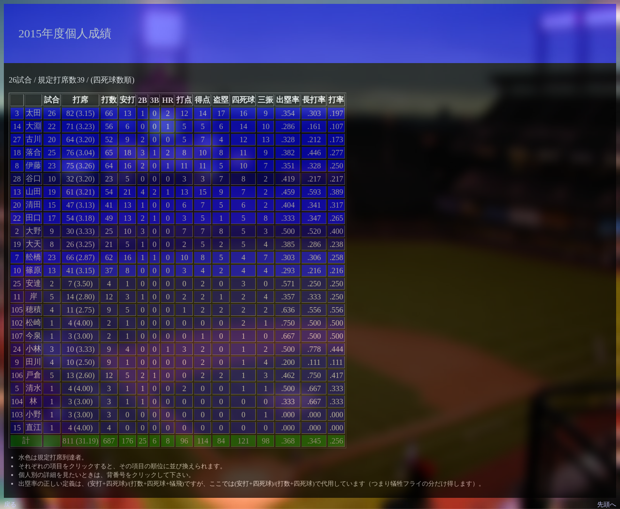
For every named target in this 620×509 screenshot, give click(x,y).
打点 (184, 100)
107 (17, 336)
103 (17, 414)
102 (17, 323)
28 (17, 179)
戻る (10, 504)
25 (17, 283)
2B (142, 100)
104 (17, 401)
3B (154, 100)
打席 (80, 100)
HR (167, 100)
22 (17, 218)
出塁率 (287, 100)
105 (17, 310)
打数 (109, 100)
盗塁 (221, 100)
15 (17, 428)
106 (17, 375)
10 (17, 270)
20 (17, 205)
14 (17, 126)
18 (17, 152)
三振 (265, 100)
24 (17, 349)
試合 (52, 100)
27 (17, 139)
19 (17, 244)
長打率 (314, 100)
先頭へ (606, 504)
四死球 (243, 100)
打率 (336, 100)
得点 (202, 100)
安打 (127, 100)
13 (17, 192)
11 (16, 297)
